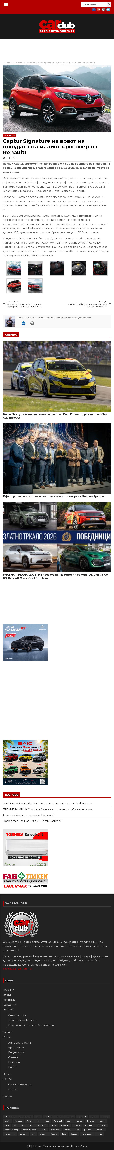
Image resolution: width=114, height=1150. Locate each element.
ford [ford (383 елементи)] (47, 1121)
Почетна (8, 989)
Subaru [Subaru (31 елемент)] (53, 1134)
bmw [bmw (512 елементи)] (59, 1117)
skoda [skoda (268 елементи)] (42, 1134)
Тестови (8, 1009)
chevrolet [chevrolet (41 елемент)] (82, 1117)
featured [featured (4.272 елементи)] (18, 1121)
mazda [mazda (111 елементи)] (77, 1125)
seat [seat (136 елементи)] (33, 1134)
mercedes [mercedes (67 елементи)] (102, 1125)
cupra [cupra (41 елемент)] (104, 1117)
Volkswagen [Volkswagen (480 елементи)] (87, 1134)
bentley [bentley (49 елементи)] (48, 1117)
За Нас (7, 1078)
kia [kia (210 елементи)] (15, 1125)
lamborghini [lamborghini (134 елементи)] (27, 1125)
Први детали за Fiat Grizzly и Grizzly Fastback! (32, 820)
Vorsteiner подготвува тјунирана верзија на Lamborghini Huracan (27, 304)
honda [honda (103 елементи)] (79, 1121)
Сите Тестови (17, 1015)
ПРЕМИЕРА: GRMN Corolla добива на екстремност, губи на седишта (48, 809)
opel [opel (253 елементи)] (77, 1129)
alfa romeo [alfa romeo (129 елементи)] (9, 1117)
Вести (7, 994)
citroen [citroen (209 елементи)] (94, 1117)
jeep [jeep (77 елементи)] (7, 1125)
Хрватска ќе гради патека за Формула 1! (29, 815)
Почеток (7, 63)
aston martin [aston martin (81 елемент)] (25, 1117)
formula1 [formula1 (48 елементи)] (58, 1121)
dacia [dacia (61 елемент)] (7, 1121)
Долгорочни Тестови (22, 1020)
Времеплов (16, 1047)
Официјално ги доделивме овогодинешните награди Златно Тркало (53, 496)
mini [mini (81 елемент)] (44, 1129)
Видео (7, 1074)
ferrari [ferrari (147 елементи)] (29, 1121)
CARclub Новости (19, 1084)
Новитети (18, 63)
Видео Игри (16, 1052)
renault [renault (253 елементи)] (23, 1134)
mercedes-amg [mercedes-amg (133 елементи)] (11, 1129)
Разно (7, 1036)
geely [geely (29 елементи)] (69, 1121)
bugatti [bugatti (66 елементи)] (69, 1117)
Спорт (12, 1066)
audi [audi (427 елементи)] (38, 1117)
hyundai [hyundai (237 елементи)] (90, 1121)
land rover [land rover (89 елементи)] (42, 1125)
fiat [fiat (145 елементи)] (39, 1121)
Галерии (14, 1062)
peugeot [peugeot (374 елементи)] (87, 1129)
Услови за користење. (17, 968)
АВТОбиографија (19, 1042)
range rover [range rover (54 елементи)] (10, 1134)
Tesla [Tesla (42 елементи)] (64, 1134)
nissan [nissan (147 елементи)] (67, 1129)
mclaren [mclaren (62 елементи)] (88, 1125)
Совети (13, 1057)
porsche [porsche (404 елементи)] (100, 1129)
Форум (7, 1096)
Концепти (9, 1004)
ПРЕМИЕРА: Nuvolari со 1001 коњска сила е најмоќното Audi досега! (47, 803)
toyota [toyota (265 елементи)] (74, 1134)
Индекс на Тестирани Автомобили (31, 1025)
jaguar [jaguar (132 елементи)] (102, 1121)
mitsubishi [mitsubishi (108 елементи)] (55, 1129)
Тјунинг (8, 1032)
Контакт (13, 1089)
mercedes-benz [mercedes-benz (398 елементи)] (29, 1129)
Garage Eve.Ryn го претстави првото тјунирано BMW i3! (86, 304)
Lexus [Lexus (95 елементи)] (53, 1125)
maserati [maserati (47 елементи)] (65, 1125)
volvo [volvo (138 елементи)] (100, 1134)
